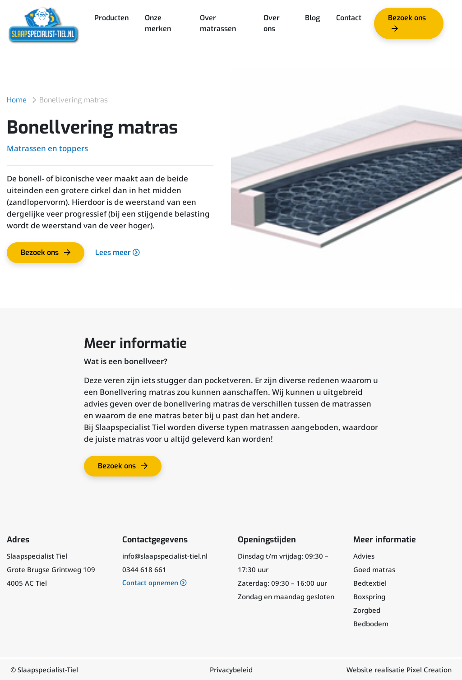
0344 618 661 (144, 569)
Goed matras (374, 569)
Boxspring (369, 596)
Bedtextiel (370, 582)
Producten (111, 18)
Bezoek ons (405, 26)
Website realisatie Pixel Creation (399, 669)
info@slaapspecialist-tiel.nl (165, 555)
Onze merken (158, 23)
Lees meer (117, 252)
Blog (312, 18)
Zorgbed (366, 610)
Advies (363, 555)
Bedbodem (370, 623)
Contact (348, 18)
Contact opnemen (154, 582)
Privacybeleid (231, 669)
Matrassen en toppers (47, 148)
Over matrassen (218, 23)
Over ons (271, 23)
